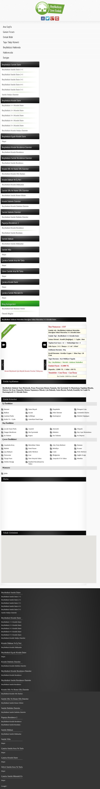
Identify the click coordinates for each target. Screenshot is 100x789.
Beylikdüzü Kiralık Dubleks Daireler (15, 206)
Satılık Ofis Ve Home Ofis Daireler (14, 699)
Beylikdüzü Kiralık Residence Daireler (16, 671)
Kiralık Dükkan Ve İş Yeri (11, 643)
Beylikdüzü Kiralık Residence (13, 152)
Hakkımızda (8, 52)
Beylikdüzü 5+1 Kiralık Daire (13, 126)
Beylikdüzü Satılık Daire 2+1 (12, 75)
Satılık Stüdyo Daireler (10, 95)
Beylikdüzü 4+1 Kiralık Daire (13, 121)
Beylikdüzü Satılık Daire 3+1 (12, 80)
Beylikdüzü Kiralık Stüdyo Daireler (15, 131)
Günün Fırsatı (9, 31)
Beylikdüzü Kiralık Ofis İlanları (13, 174)
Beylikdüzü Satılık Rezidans (12, 233)
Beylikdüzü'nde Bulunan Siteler (13, 309)
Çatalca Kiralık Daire (9, 758)
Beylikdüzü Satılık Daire (10, 592)
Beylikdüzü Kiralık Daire (11, 618)
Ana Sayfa (7, 26)
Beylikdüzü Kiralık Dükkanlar (13, 185)
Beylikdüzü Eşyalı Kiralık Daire (13, 652)
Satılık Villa (6, 739)
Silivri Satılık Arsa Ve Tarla (12, 767)
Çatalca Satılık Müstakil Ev (12, 776)
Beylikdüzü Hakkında (11, 47)
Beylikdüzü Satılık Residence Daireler (16, 680)
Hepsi (4, 141)
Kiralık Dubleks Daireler (10, 662)
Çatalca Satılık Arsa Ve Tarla (12, 748)
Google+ (4, 786)
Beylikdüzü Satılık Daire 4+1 (12, 85)
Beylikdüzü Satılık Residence (12, 163)
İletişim (6, 57)
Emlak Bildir (8, 37)
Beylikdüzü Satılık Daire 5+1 (12, 90)
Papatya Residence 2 (9, 717)
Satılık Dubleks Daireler (10, 708)
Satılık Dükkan (7, 730)
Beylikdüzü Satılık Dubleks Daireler (15, 217)
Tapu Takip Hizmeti (11, 42)
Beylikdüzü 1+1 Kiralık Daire (13, 105)
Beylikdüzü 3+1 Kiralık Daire (13, 116)
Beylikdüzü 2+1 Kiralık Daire (13, 111)
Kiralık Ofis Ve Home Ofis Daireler (15, 690)
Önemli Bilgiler (7, 314)
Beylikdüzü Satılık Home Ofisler (14, 195)
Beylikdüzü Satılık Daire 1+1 (12, 70)
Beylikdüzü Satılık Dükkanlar (12, 244)
